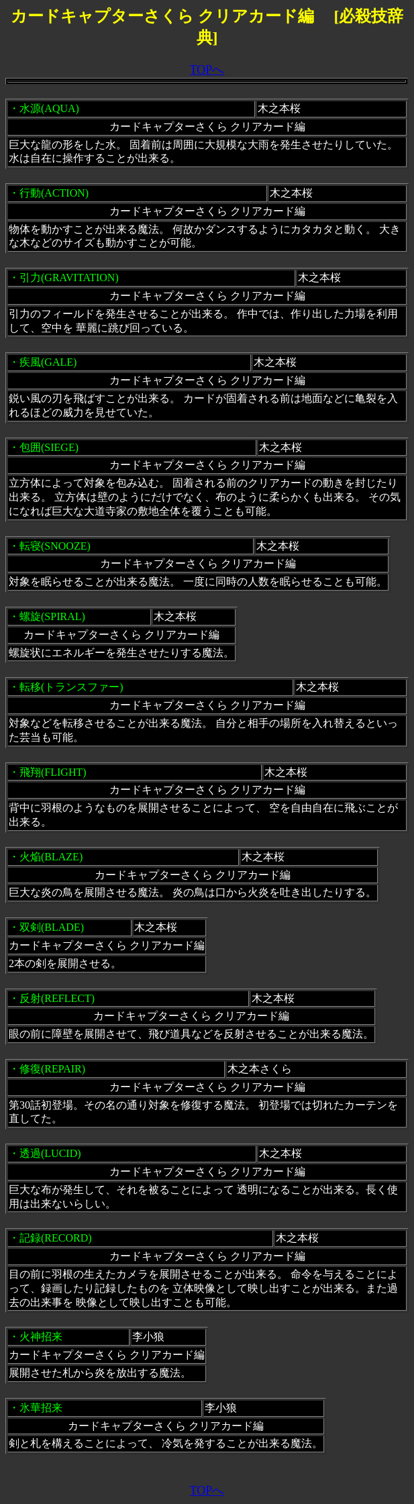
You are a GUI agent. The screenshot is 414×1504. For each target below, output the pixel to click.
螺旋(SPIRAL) (52, 616)
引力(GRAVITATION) (69, 277)
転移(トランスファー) (71, 687)
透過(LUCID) (50, 1153)
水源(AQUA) (49, 108)
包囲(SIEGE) (49, 447)
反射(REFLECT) (57, 998)
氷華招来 (40, 1407)
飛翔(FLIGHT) (53, 772)
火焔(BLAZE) (51, 856)
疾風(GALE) (47, 362)
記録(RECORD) (55, 1238)
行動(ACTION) (54, 193)
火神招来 (40, 1336)
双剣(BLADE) (51, 927)
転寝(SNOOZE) (55, 546)
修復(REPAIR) (52, 1068)
